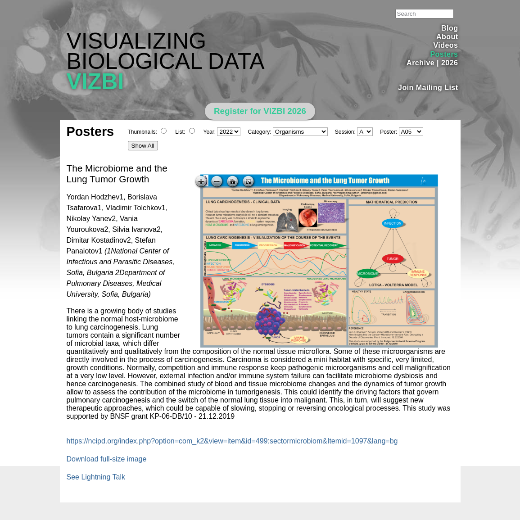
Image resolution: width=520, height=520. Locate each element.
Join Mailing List (428, 87)
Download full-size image (107, 459)
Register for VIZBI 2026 (260, 111)
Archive (420, 63)
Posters (444, 54)
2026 (449, 63)
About (447, 37)
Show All (142, 145)
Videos (445, 45)
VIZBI (95, 81)
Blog (449, 28)
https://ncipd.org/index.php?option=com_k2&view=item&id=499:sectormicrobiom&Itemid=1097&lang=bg (232, 441)
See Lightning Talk (96, 477)
